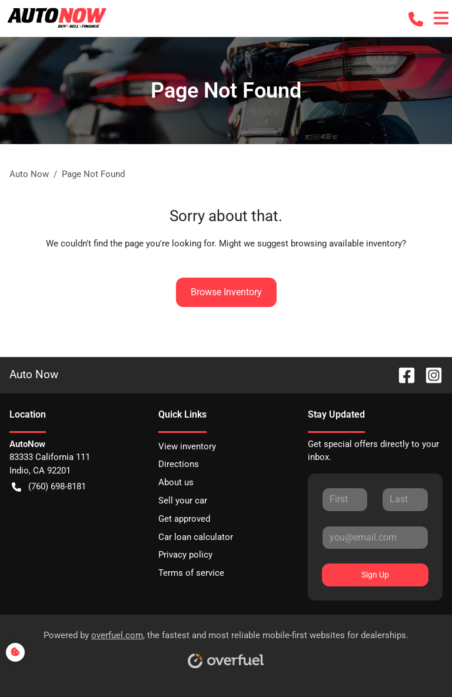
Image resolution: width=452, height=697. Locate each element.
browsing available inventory (346, 243)
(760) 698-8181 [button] (49, 486)
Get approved (184, 518)
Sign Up (375, 574)
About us (176, 482)
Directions (178, 464)
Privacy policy (185, 554)
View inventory (187, 446)
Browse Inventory (226, 292)
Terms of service (191, 573)
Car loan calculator (195, 537)
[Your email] (375, 537)
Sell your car (182, 500)
